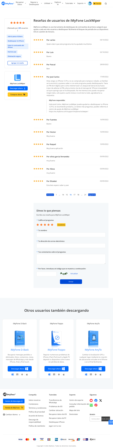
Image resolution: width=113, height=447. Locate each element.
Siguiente (91, 192)
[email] (96, 416)
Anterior (50, 192)
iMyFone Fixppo (56, 347)
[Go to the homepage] (8, 3)
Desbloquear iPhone (56, 420)
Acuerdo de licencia (36, 413)
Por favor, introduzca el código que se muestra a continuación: (62, 266)
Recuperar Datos (20, 3)
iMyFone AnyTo (93, 347)
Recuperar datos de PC (57, 416)
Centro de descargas (13, 399)
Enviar (71, 279)
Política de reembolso (37, 423)
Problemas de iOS (55, 404)
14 (63, 192)
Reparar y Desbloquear (34, 3)
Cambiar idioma (11, 412)
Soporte (80, 3)
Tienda (97, 3)
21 (85, 192)
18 (78, 192)
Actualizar (74, 271)
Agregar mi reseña (17, 61)
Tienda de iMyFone (12, 405)
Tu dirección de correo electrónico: (51, 239)
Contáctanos (33, 402)
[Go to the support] (110, 422)
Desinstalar (73, 412)
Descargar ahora (18, 86)
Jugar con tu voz (55, 423)
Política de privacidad (36, 409)
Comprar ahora (17, 92)
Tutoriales (69, 3)
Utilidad (48, 3)
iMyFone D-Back (20, 347)
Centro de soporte (76, 398)
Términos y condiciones (37, 405)
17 (74, 192)
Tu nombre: (42, 228)
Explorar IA (58, 3)
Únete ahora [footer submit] (106, 416)
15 (67, 192)
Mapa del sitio (74, 408)
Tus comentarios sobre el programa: (52, 249)
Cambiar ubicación (56, 408)
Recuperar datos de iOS (57, 412)
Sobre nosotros (34, 398)
